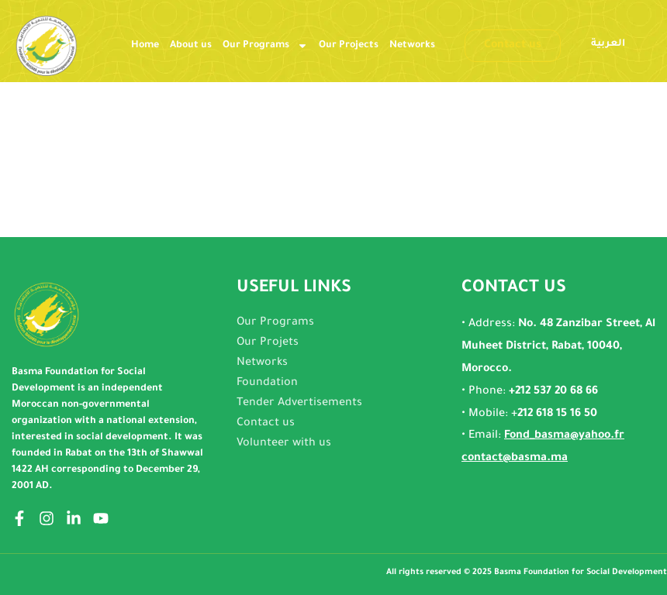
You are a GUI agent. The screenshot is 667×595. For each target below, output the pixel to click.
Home (145, 45)
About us (191, 45)
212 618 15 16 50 (557, 414)
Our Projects (348, 45)
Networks (412, 45)
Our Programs (265, 46)
